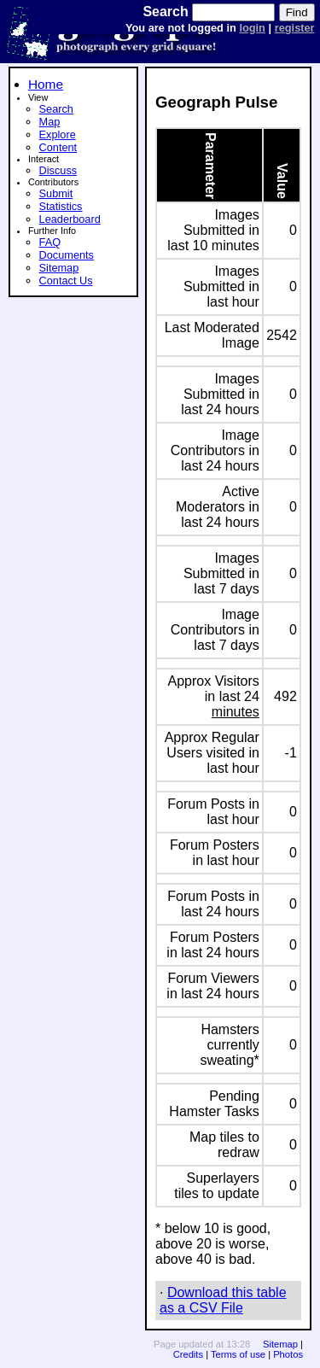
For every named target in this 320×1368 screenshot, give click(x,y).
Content (58, 147)
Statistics (61, 206)
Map (50, 121)
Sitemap (59, 267)
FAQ (50, 242)
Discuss (58, 170)
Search (56, 108)
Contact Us (66, 280)
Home (45, 84)
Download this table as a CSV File (223, 1300)
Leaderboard (70, 219)
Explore (57, 134)
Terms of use (238, 1354)
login (252, 27)
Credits (188, 1354)
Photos (288, 1354)
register (295, 27)
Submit (56, 193)
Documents (66, 254)
